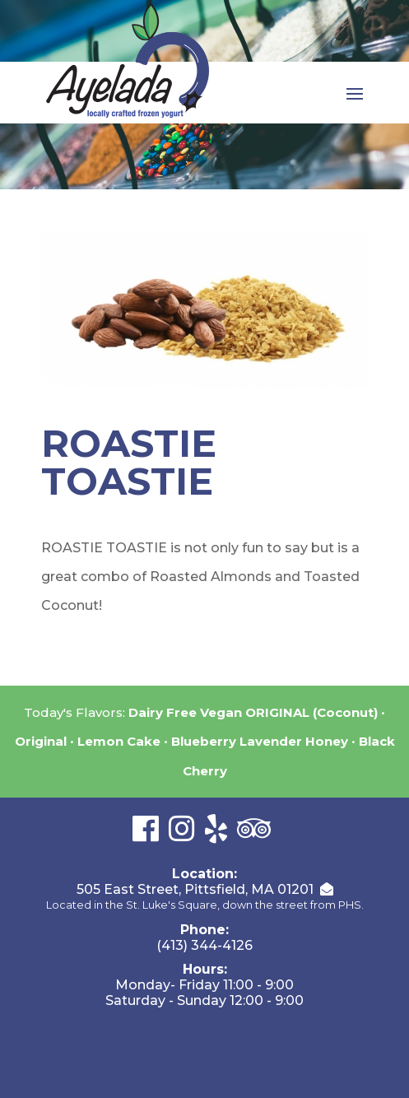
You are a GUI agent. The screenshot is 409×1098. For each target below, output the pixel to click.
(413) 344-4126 (204, 945)
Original (41, 741)
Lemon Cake (118, 741)
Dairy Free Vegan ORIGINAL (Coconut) (253, 712)
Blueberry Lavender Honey (259, 741)
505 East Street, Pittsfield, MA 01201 (195, 889)
